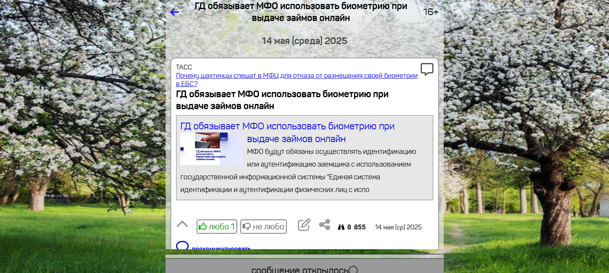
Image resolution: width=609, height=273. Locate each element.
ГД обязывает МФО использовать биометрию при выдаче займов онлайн (304, 158)
